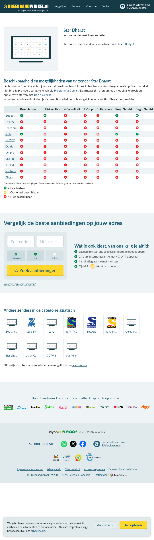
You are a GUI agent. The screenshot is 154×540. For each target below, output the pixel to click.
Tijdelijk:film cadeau (97, 266)
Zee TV (31, 331)
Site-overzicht (72, 469)
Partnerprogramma (94, 469)
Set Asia (91, 331)
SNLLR (9, 158)
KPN (117, 44)
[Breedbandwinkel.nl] (26, 6)
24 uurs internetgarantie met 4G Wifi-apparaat (108, 256)
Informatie (90, 6)
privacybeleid (38, 530)
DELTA (9, 121)
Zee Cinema (12, 331)
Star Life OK (12, 355)
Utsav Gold (32, 355)
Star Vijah (71, 355)
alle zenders (79, 365)
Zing (51, 331)
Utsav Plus (131, 331)
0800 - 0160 (43, 444)
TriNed (9, 165)
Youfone (10, 171)
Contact (106, 6)
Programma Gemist (66, 90)
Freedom (11, 128)
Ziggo (9, 177)
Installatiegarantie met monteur (99, 261)
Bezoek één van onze (138, 6)
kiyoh (55, 432)
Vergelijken (61, 6)
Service (76, 6)
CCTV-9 (52, 355)
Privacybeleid (54, 469)
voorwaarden (30, 469)
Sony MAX (111, 331)
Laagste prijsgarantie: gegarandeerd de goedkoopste (112, 251)
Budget (129, 44)
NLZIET (10, 140)
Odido (9, 146)
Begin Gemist (42, 94)
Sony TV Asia (71, 331)
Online (9, 152)
